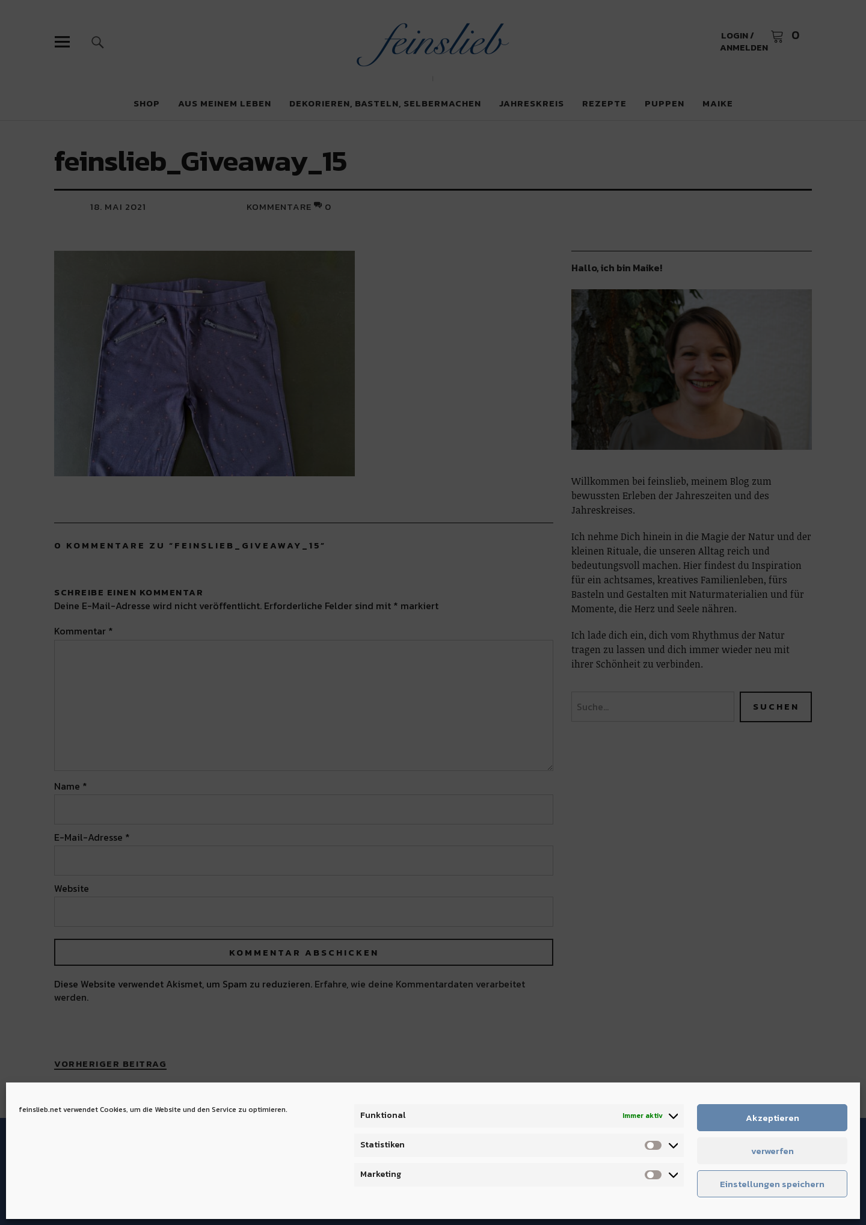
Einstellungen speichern (772, 1184)
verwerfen (772, 1151)
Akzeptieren (772, 1118)
